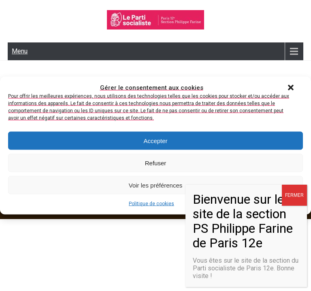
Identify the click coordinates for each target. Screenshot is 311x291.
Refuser (155, 162)
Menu (20, 51)
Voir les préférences (156, 184)
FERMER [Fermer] (294, 195)
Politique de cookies (151, 204)
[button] (291, 88)
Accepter (155, 140)
